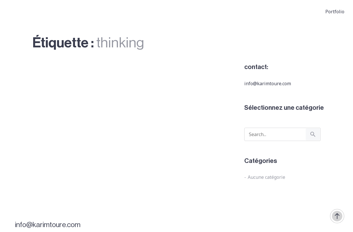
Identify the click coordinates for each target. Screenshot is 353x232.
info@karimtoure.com (47, 225)
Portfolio (334, 11)
